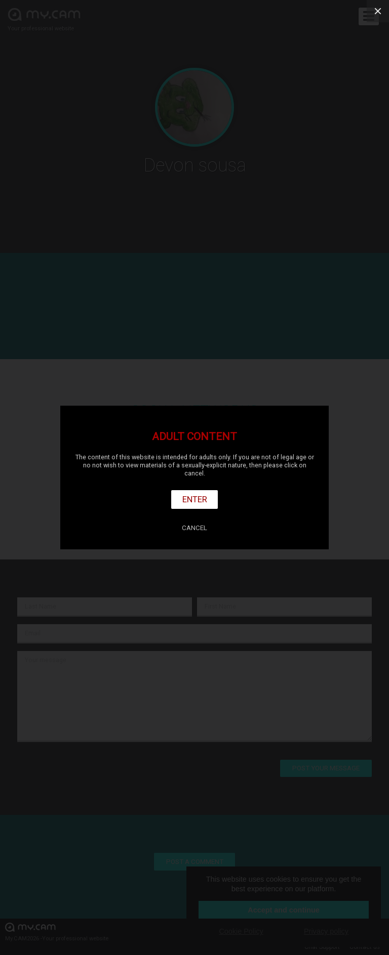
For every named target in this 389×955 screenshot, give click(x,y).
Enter (194, 499)
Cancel (194, 528)
